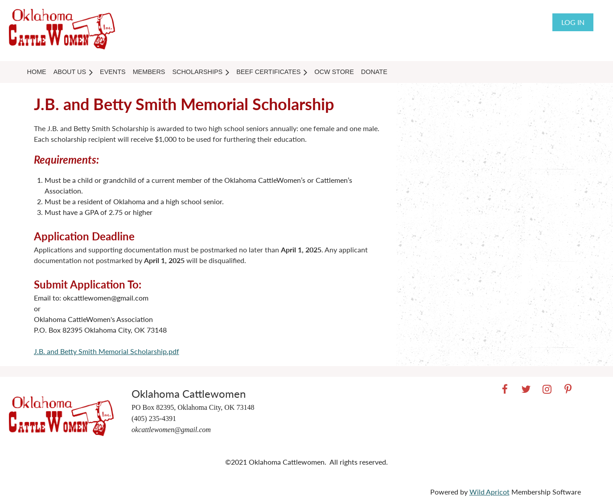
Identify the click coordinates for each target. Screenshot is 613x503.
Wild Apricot (489, 491)
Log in (572, 22)
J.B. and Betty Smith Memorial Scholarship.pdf (106, 351)
